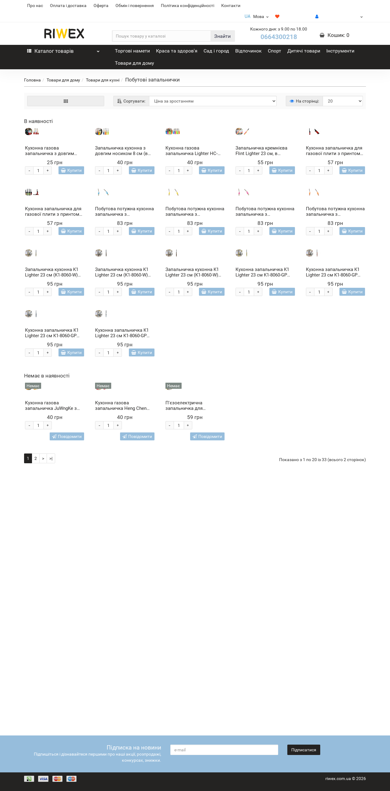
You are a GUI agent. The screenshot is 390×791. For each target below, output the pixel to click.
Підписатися (303, 749)
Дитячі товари (303, 51)
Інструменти (340, 51)
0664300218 (279, 37)
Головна (32, 80)
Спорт (274, 51)
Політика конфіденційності (187, 5)
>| (50, 717)
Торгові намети (132, 51)
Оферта (101, 5)
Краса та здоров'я (176, 51)
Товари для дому (134, 63)
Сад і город (216, 51)
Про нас (35, 5)
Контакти (230, 5)
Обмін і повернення (134, 5)
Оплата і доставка (68, 5)
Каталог (63, 49)
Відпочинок (248, 51)
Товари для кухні (102, 80)
